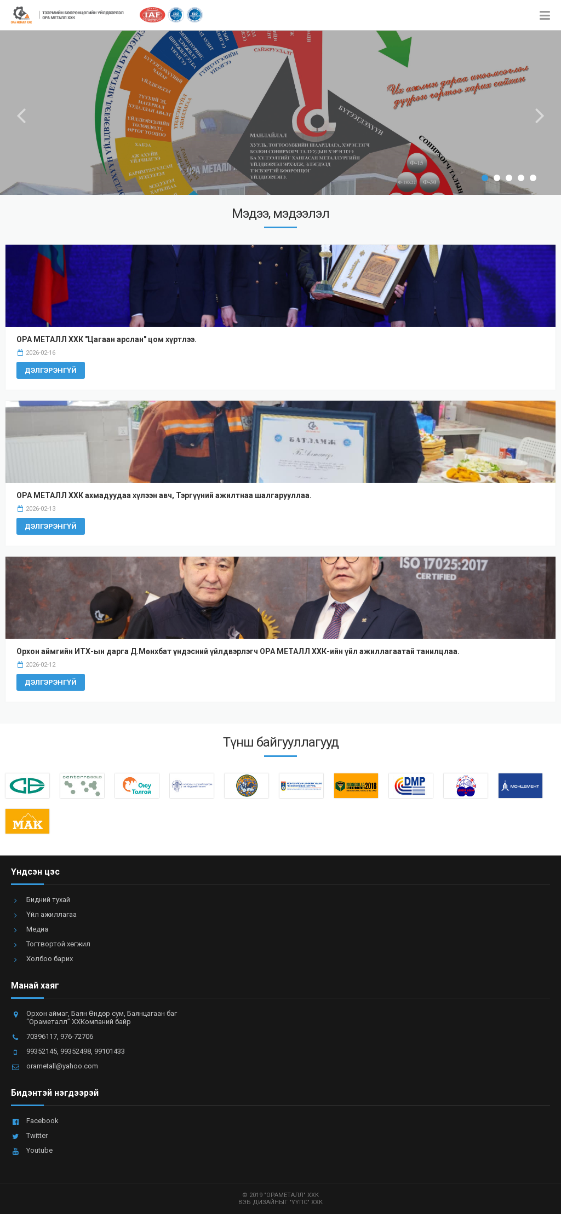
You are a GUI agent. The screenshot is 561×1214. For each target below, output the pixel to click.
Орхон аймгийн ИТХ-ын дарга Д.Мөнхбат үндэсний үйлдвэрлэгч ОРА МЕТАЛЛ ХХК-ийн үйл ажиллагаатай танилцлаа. (238, 651)
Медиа (37, 929)
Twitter (37, 1135)
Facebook (42, 1121)
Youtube (39, 1150)
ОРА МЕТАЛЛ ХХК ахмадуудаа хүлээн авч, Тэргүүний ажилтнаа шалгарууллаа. (164, 495)
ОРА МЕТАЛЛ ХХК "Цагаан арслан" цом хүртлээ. (106, 339)
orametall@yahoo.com (62, 1066)
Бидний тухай (48, 899)
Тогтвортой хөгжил (58, 944)
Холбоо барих (49, 959)
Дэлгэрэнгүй (51, 370)
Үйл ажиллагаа (51, 914)
